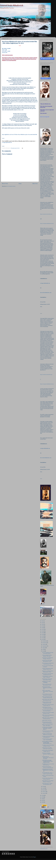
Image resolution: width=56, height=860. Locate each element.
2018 (42, 627)
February (44, 791)
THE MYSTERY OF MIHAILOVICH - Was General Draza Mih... (47, 757)
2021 (42, 622)
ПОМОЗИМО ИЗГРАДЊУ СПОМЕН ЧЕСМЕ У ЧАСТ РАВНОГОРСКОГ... (47, 761)
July (43, 649)
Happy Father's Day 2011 (46, 720)
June (43, 651)
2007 (42, 800)
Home (20, 183)
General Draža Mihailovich (11, 5)
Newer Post (5, 183)
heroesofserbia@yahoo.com (45, 292)
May (43, 786)
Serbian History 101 (43, 848)
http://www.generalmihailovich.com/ (47, 223)
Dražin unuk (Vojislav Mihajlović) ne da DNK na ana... (47, 687)
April (44, 788)
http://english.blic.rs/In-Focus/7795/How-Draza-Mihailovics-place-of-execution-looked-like (19, 134)
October (44, 644)
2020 (42, 624)
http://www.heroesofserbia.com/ (46, 214)
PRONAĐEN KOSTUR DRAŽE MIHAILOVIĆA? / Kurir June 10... (47, 770)
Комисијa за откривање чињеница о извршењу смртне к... (48, 754)
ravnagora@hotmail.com (7, 142)
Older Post (35, 183)
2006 (42, 802)
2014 (42, 634)
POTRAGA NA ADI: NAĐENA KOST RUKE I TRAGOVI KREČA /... (47, 728)
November (44, 642)
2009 (42, 797)
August (44, 647)
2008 (42, 798)
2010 (42, 795)
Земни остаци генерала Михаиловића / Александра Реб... (47, 691)
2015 (42, 632)
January (44, 793)
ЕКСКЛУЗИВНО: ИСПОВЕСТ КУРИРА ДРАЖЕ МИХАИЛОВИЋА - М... (47, 742)
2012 (42, 637)
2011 (42, 639)
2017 (42, 629)
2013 (42, 636)
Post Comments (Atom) (11, 186)
